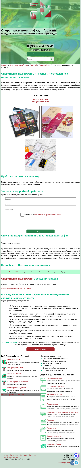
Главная (4, 65)
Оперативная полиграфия (17, 278)
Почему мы (14, 455)
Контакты (23, 455)
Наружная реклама (54, 378)
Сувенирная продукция (16, 388)
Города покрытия (66, 272)
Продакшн (51, 420)
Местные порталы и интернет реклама (62, 412)
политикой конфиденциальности (47, 215)
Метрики (24, 272)
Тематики (42, 272)
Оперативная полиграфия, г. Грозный (16, 288)
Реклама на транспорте (56, 386)
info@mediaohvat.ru (40, 102)
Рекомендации (53, 272)
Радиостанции (52, 404)
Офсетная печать (14, 360)
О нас (6, 455)
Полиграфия (44, 65)
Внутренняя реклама (55, 394)
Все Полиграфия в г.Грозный (12, 394)
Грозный (33, 65)
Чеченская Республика (19, 65)
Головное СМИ (13, 272)
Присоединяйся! (64, 463)
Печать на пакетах (14, 374)
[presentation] (40, 223)
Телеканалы (51, 428)
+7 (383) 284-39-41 (40, 99)
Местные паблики (54, 444)
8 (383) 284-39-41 (70, 457)
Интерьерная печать (15, 368)
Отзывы (33, 272)
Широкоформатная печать (18, 382)
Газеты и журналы (54, 436)
